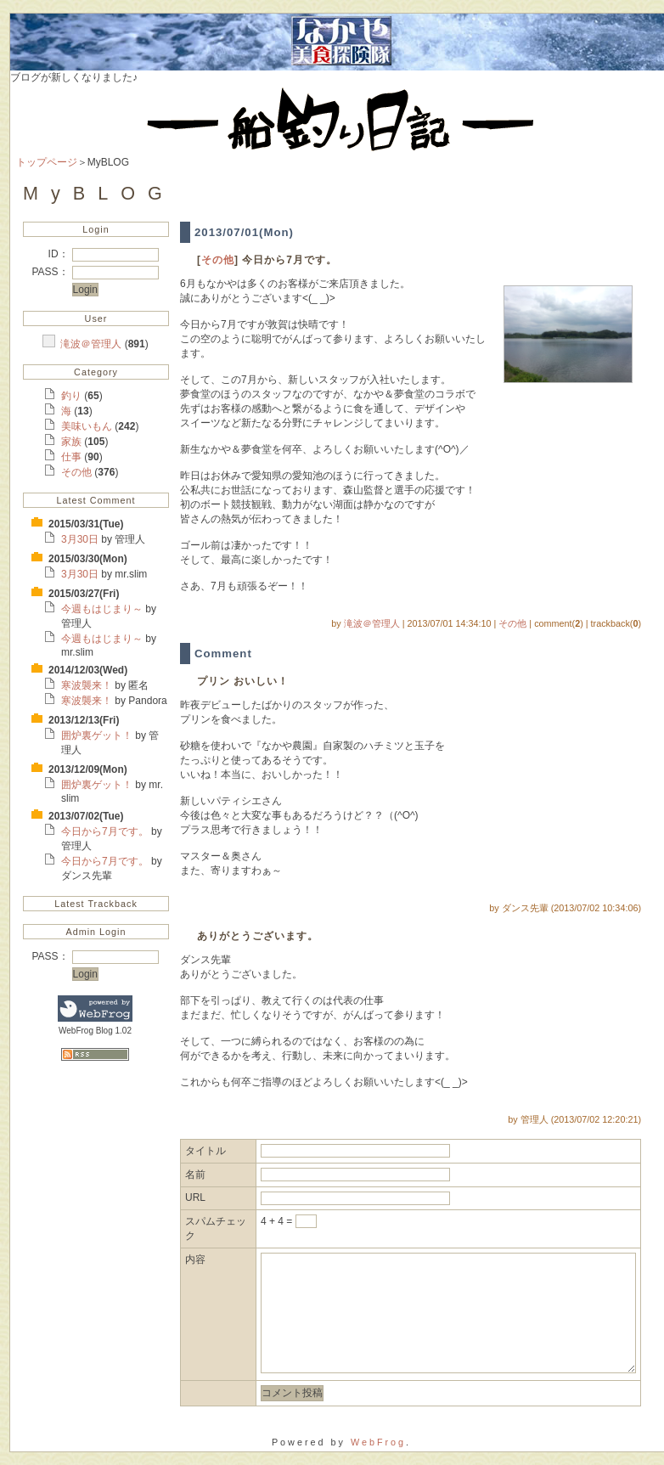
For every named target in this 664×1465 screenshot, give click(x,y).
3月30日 (81, 539)
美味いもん (88, 426)
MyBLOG (99, 193)
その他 (77, 472)
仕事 (72, 457)
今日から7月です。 (106, 831)
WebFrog (378, 1442)
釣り (72, 396)
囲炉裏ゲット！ (98, 735)
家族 (72, 442)
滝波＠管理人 (92, 344)
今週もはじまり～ (103, 609)
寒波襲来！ (88, 685)
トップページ (46, 162)
